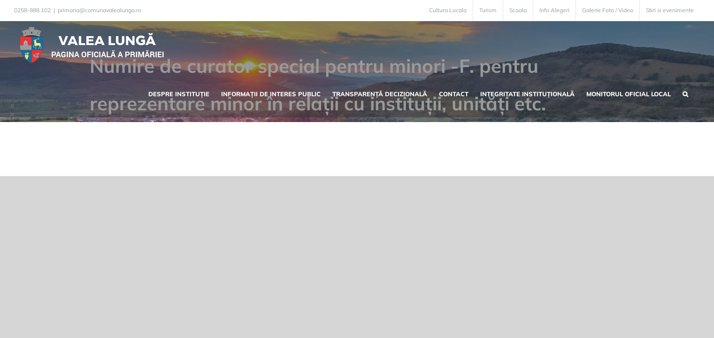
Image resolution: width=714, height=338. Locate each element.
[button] (697, 45)
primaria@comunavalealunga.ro (99, 10)
